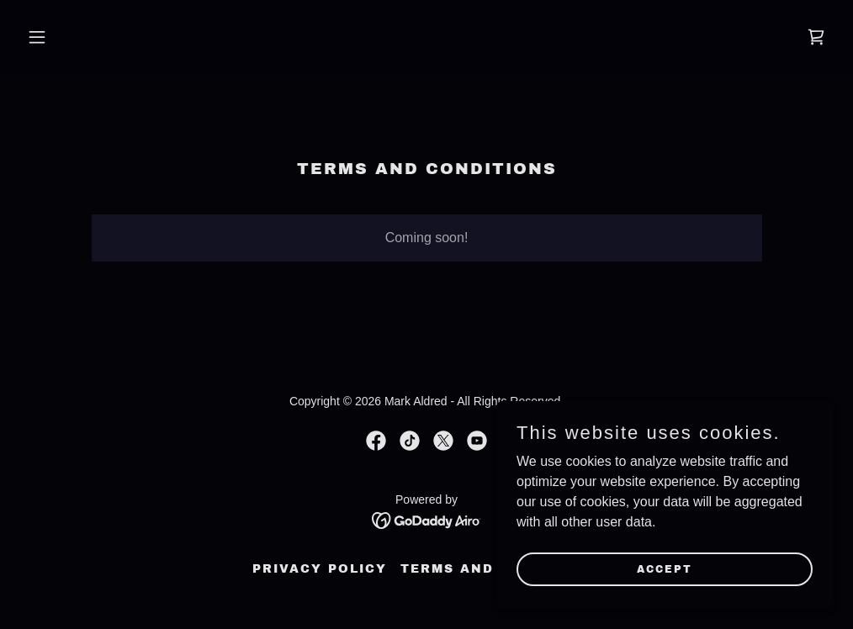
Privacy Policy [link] (319, 569)
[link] (816, 37)
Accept (664, 568)
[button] (81, 37)
